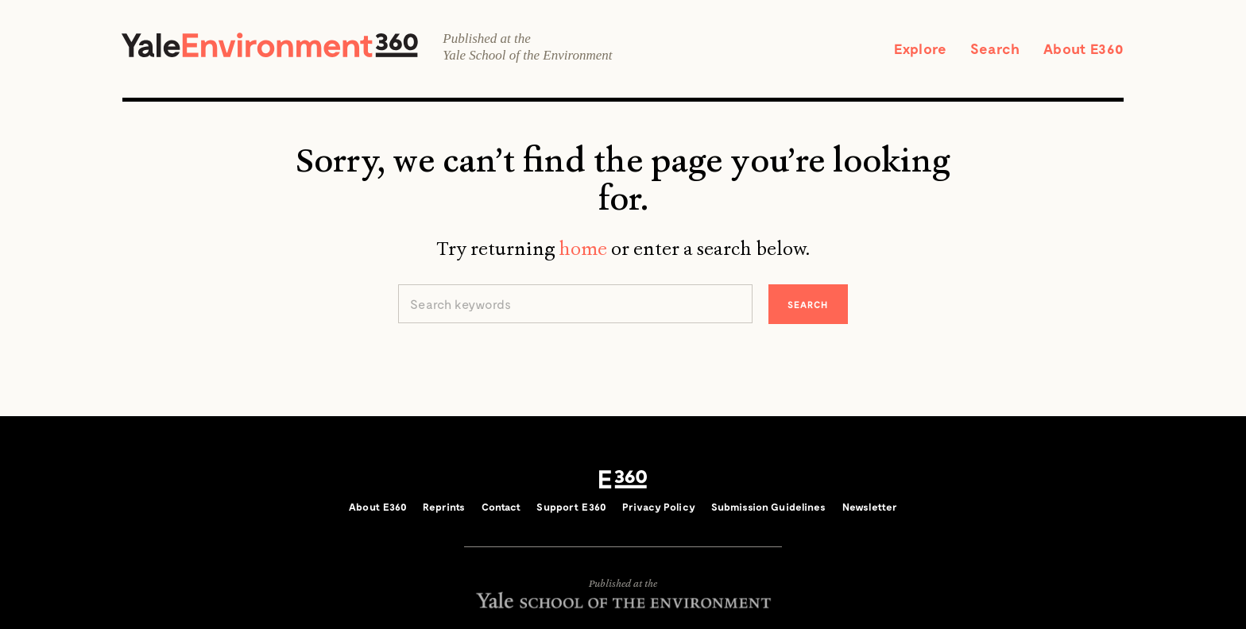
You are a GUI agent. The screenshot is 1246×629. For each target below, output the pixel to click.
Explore (920, 48)
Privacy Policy (658, 506)
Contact (501, 506)
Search (995, 48)
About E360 (1083, 48)
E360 (623, 480)
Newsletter (869, 506)
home (583, 248)
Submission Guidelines (768, 506)
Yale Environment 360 (270, 45)
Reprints (444, 506)
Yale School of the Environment (527, 55)
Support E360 (571, 506)
